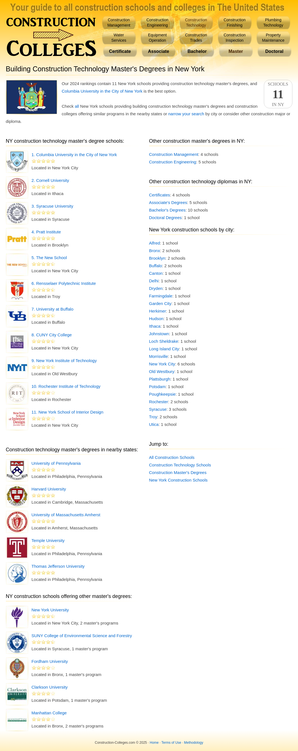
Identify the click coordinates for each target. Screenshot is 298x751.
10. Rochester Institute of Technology (66, 386)
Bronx (154, 250)
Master (236, 51)
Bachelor (197, 51)
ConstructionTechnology (196, 22)
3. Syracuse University (52, 206)
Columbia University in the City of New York (102, 91)
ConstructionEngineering (157, 22)
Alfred (154, 243)
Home (154, 743)
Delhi (154, 280)
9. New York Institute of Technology (64, 360)
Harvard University (49, 489)
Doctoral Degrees (165, 217)
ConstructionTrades (196, 38)
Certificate (120, 51)
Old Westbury (162, 371)
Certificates (159, 195)
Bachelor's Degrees (167, 210)
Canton (156, 273)
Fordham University (50, 661)
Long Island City (164, 348)
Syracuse (158, 409)
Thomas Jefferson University (58, 566)
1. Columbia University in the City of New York (74, 154)
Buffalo (155, 265)
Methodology (193, 743)
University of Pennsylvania (56, 463)
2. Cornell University (50, 180)
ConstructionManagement (118, 22)
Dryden (156, 288)
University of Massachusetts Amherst (66, 514)
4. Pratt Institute (46, 231)
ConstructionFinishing (235, 22)
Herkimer (157, 311)
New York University (50, 609)
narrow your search (186, 113)
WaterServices (118, 38)
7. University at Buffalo (53, 309)
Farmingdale (160, 296)
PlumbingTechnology (273, 22)
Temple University (48, 540)
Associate (158, 51)
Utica (154, 424)
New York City (162, 364)
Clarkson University (50, 687)
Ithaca (155, 326)
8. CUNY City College (52, 334)
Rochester (158, 401)
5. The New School (49, 257)
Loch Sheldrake (163, 341)
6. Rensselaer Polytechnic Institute (64, 283)
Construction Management (173, 154)
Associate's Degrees (168, 202)
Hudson (156, 318)
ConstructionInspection (235, 38)
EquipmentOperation (157, 38)
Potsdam (157, 386)
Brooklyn (157, 258)
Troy (153, 416)
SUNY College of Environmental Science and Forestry (82, 635)
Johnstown (159, 333)
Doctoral (274, 51)
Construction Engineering (172, 161)
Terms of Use (171, 743)
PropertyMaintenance (273, 38)
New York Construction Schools (178, 480)
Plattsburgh (159, 379)
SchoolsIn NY (278, 94)
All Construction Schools (172, 457)
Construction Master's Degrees (178, 472)
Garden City (160, 303)
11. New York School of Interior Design (68, 412)
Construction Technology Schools (180, 465)
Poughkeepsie (162, 394)
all (77, 106)
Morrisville (158, 356)
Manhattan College (49, 712)
